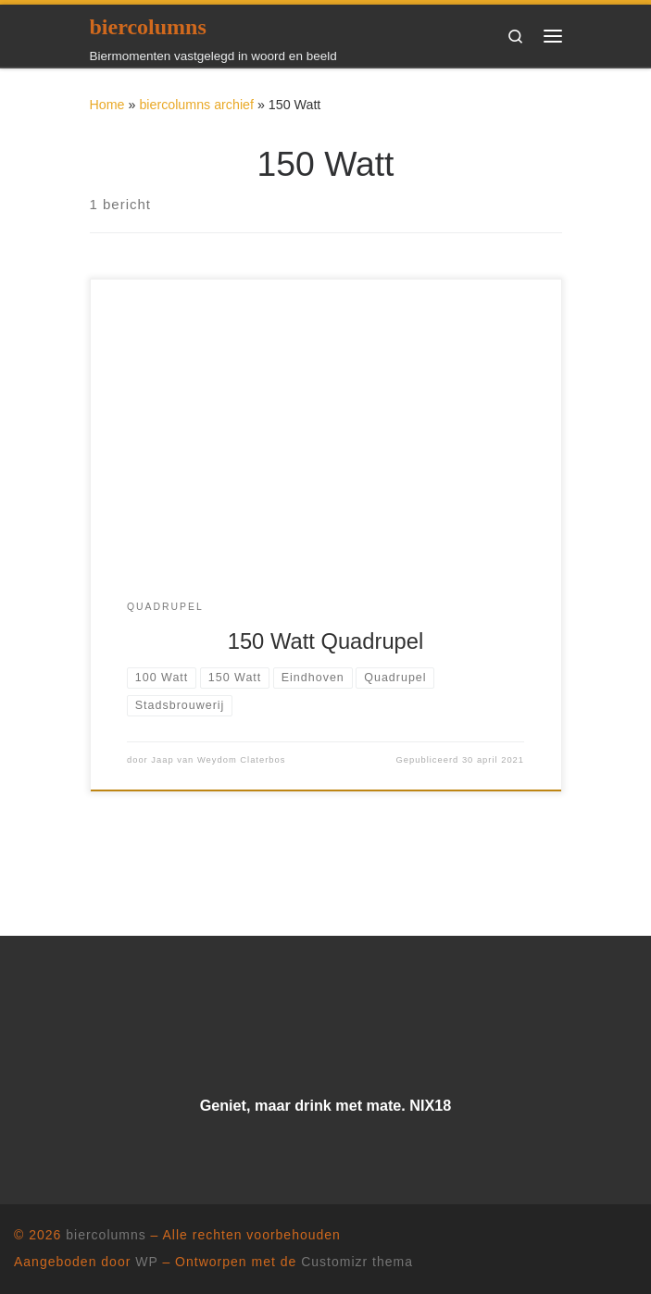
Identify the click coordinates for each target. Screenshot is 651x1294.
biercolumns (105, 1234)
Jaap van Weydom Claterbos (218, 760)
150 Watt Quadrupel (326, 641)
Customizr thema (357, 1261)
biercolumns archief (196, 104)
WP (146, 1261)
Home (107, 104)
